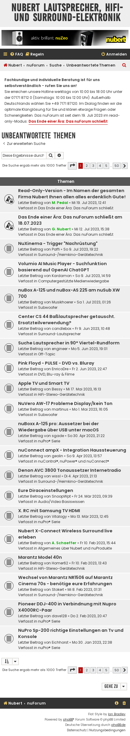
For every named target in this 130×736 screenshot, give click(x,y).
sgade (58, 435)
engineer (60, 348)
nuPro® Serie (49, 441)
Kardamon (62, 275)
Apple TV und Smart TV (43, 383)
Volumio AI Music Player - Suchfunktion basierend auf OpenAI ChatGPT (62, 267)
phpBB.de (118, 725)
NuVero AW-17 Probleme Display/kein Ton (65, 403)
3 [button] (93, 165)
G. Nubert (61, 229)
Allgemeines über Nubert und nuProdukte (75, 548)
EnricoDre (60, 368)
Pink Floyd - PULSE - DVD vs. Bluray (56, 363)
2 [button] (87, 165)
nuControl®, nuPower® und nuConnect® (73, 461)
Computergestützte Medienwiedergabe (73, 281)
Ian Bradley (117, 714)
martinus (60, 409)
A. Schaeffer (64, 542)
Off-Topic (46, 354)
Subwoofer (47, 307)
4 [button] (100, 165)
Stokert (58, 589)
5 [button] (106, 165)
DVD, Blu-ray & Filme (56, 374)
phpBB (68, 719)
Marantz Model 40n (40, 557)
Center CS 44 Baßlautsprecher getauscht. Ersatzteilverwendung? (66, 320)
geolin (57, 455)
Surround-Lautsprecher (59, 333)
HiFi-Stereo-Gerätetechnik (61, 394)
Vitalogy (59, 516)
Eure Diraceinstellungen (45, 490)
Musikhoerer (62, 302)
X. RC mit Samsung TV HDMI (49, 511)
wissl (56, 476)
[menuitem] (16, 54)
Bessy (57, 389)
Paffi (56, 249)
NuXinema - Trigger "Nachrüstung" (58, 243)
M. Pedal (60, 202)
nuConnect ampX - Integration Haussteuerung (72, 450)
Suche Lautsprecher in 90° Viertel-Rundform (69, 343)
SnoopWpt (61, 496)
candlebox (61, 328)
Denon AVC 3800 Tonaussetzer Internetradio (69, 470)
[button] (72, 165)
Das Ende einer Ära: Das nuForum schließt (68, 121)
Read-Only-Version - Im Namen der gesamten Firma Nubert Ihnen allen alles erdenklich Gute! (72, 194)
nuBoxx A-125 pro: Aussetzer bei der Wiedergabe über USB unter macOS (58, 427)
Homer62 (60, 563)
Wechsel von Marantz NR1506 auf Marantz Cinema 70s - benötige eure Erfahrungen (65, 580)
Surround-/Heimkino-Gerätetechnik (70, 254)
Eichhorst (60, 642)
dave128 (59, 615)
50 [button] (117, 165)
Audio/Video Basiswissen (61, 501)
